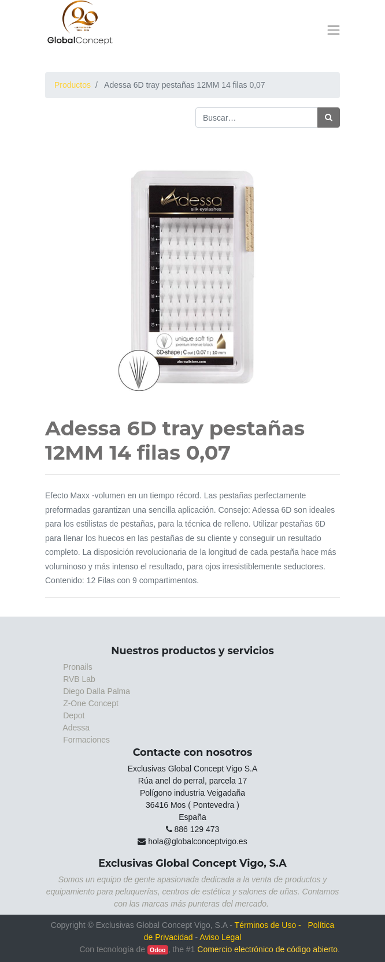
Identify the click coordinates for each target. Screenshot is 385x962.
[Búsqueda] (328, 117)
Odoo (157, 949)
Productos (72, 85)
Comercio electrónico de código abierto (267, 949)
